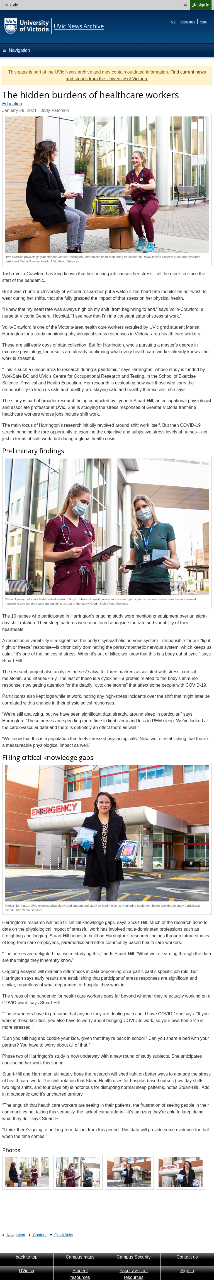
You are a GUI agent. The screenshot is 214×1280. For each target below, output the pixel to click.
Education (12, 103)
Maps (203, 21)
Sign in (199, 5)
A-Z (173, 21)
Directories (188, 21)
